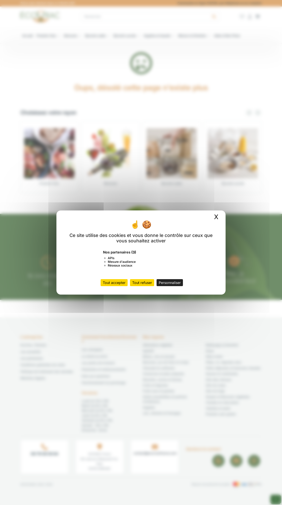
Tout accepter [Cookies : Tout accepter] (114, 282)
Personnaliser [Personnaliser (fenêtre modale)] (170, 282)
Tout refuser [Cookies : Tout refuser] (142, 282)
